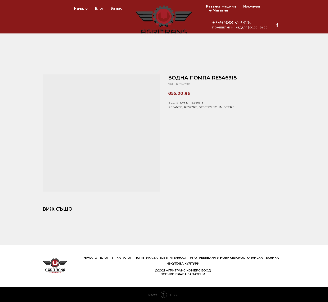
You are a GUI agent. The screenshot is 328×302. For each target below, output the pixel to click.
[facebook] (281, 25)
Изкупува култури (183, 263)
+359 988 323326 (236, 23)
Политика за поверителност (161, 258)
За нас (116, 8)
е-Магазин (218, 10)
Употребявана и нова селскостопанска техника (234, 258)
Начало (81, 8)
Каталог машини (221, 6)
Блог (99, 8)
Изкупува (251, 6)
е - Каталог (122, 258)
